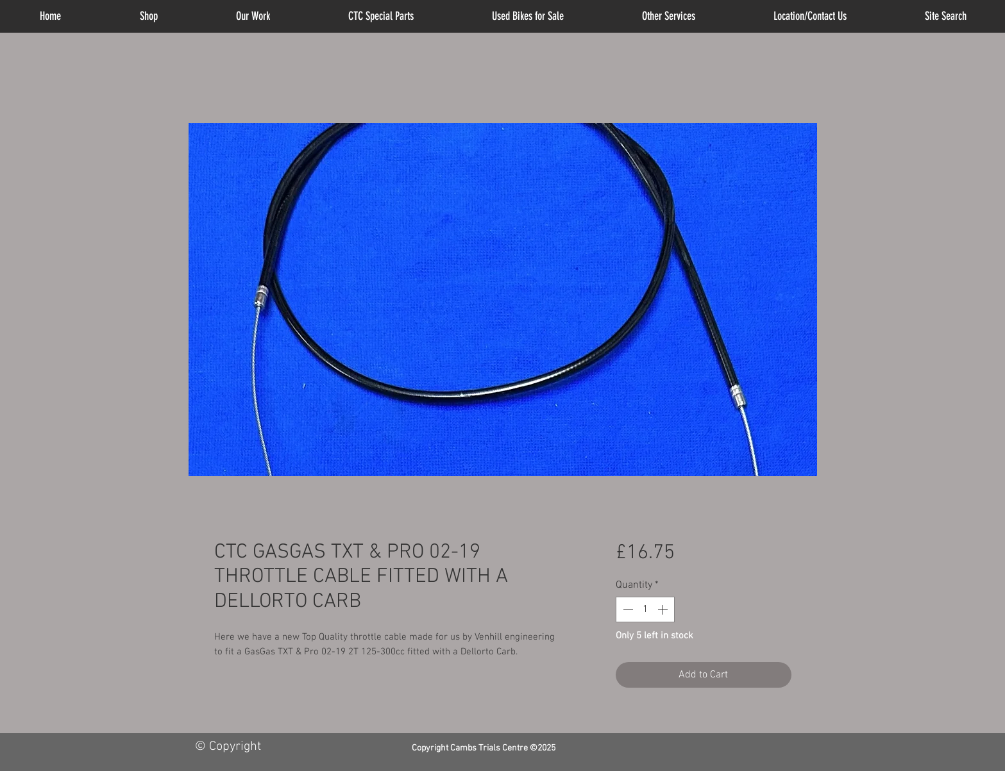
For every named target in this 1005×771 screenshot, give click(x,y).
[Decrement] (627, 609)
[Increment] (664, 609)
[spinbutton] (645, 609)
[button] (668, 16)
